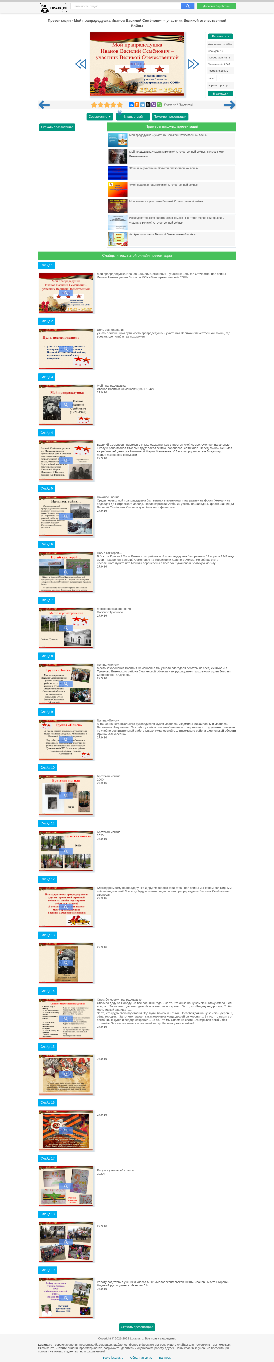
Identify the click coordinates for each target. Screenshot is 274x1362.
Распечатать (220, 36)
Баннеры (165, 1357)
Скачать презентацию (57, 127)
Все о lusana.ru (113, 1357)
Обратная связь (141, 1357)
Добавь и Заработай (216, 6)
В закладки (220, 93)
